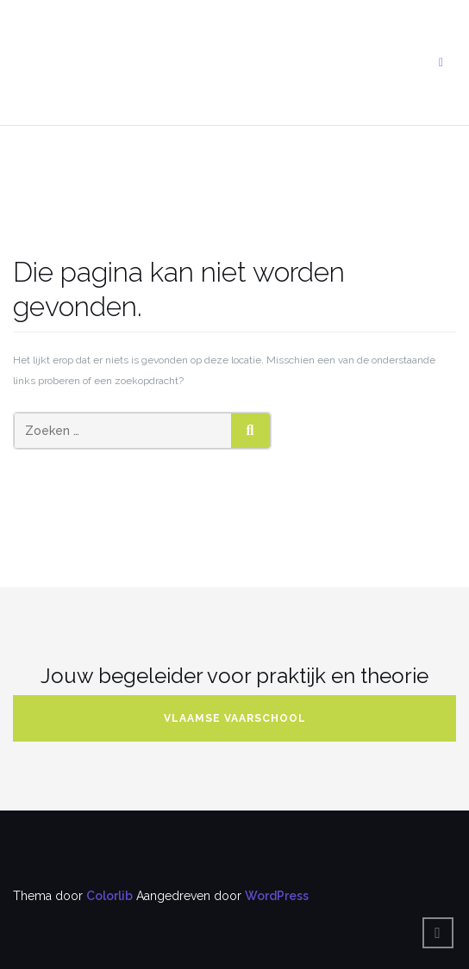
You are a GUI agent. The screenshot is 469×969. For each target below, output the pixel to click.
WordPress (277, 896)
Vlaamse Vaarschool (235, 718)
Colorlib (109, 896)
